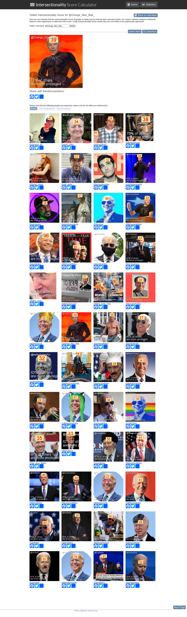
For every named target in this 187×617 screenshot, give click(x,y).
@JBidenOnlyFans (69, 423)
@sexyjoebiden (100, 423)
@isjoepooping (132, 582)
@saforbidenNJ (36, 381)
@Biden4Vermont (101, 543)
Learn (135, 31)
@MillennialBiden (133, 503)
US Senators (149, 31)
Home (132, 4)
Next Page (179, 607)
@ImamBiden (99, 463)
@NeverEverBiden (69, 503)
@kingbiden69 (132, 344)
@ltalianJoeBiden (101, 383)
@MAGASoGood (68, 304)
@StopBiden (99, 582)
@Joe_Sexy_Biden (37, 463)
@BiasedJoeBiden (134, 463)
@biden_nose (35, 301)
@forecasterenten (101, 184)
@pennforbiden (100, 264)
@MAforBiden (35, 503)
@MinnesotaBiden (134, 224)
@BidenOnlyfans (36, 423)
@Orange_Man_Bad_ (70, 344)
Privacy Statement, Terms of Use (86, 611)
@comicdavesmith (134, 184)
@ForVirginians (132, 264)
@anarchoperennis (69, 224)
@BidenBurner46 (69, 582)
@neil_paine (66, 184)
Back (146, 15)
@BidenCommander (70, 383)
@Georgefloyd (100, 144)
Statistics (149, 4)
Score (63, 4)
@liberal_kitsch (36, 184)
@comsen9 (34, 582)
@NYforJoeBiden (69, 264)
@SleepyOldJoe (133, 543)
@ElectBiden (67, 543)
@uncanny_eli (35, 144)
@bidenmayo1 (35, 344)
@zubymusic (35, 224)
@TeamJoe (98, 224)
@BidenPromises (133, 383)
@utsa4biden (35, 264)
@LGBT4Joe (131, 423)
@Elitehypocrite (101, 503)
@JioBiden (34, 543)
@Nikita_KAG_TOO (102, 304)
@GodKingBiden (101, 344)
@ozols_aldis (67, 144)
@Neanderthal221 (133, 304)
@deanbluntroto (133, 142)
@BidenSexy (67, 451)
